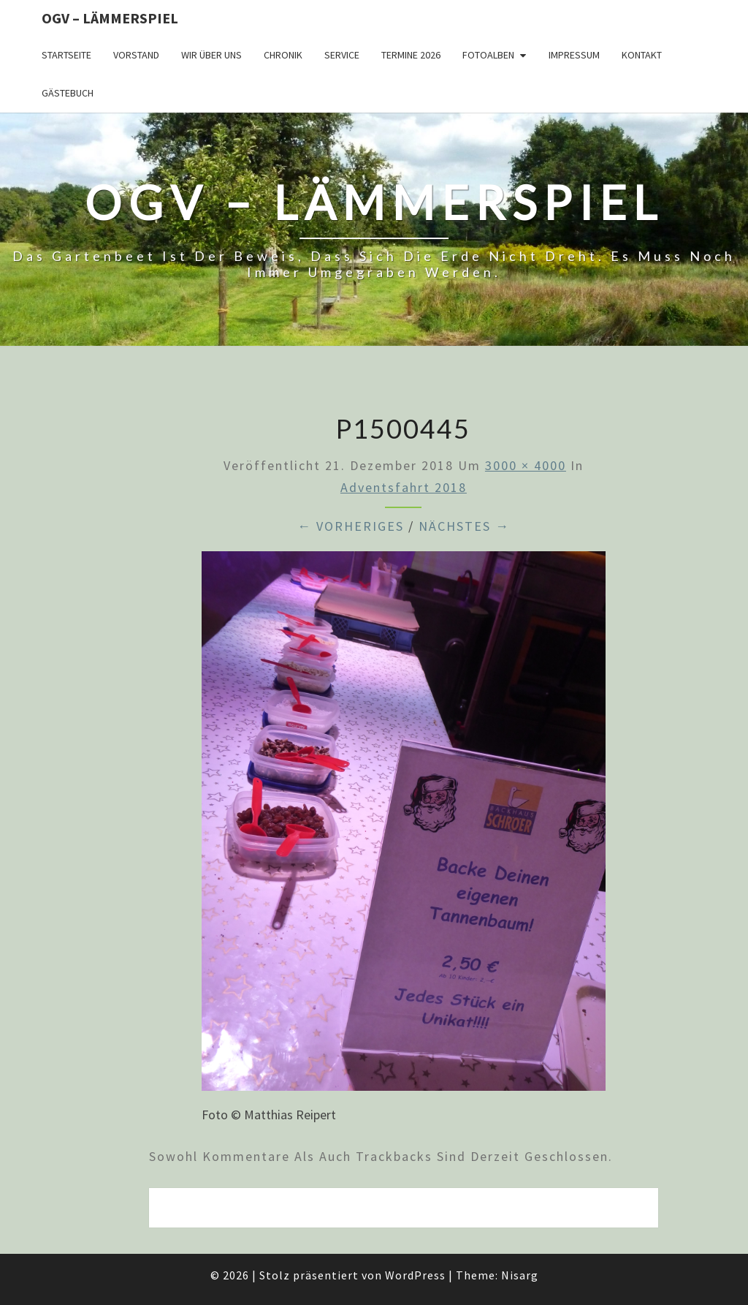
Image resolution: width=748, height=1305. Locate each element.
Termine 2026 (410, 54)
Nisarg (519, 1275)
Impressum (574, 54)
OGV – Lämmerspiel (110, 18)
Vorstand (136, 54)
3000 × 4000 (525, 465)
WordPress (415, 1275)
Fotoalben (488, 54)
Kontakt (642, 54)
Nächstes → (464, 526)
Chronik (283, 54)
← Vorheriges (350, 526)
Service (341, 54)
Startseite (66, 54)
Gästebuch (68, 92)
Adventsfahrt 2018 (403, 487)
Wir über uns (211, 54)
